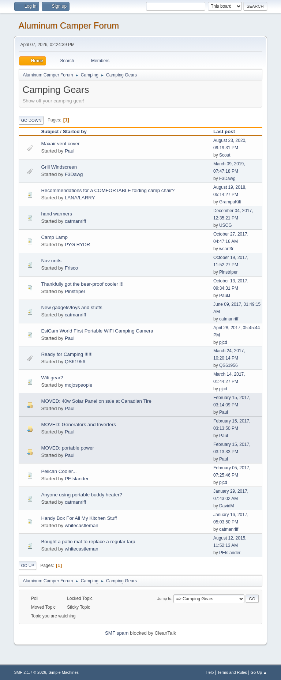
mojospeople (79, 385)
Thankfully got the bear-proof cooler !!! (82, 284)
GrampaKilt (230, 201)
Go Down (31, 120)
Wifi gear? (52, 377)
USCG (225, 225)
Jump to (164, 598)
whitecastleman (81, 525)
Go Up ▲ (259, 672)
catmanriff (75, 221)
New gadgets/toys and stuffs (71, 307)
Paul (70, 151)
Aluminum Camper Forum (68, 25)
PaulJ (224, 295)
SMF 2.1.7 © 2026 (30, 672)
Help (210, 672)
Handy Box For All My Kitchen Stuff (79, 518)
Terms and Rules (232, 672)
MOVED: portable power (67, 448)
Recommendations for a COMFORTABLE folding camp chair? (108, 190)
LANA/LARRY (80, 197)
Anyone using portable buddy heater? (81, 494)
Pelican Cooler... (58, 471)
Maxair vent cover (60, 143)
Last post (227, 131)
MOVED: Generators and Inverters (78, 424)
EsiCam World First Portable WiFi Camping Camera (97, 331)
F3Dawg (74, 174)
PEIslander (77, 478)
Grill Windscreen (59, 167)
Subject (50, 131)
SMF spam (116, 633)
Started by (75, 131)
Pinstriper (228, 272)
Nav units (51, 260)
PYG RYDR (77, 244)
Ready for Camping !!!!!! (67, 354)
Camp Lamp (54, 237)
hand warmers (56, 214)
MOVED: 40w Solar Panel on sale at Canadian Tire (96, 401)
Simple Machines (64, 672)
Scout (225, 155)
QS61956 (75, 361)
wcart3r (226, 248)
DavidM (226, 505)
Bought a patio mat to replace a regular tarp (88, 541)
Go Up (27, 565)
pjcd (223, 342)
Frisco (71, 268)
